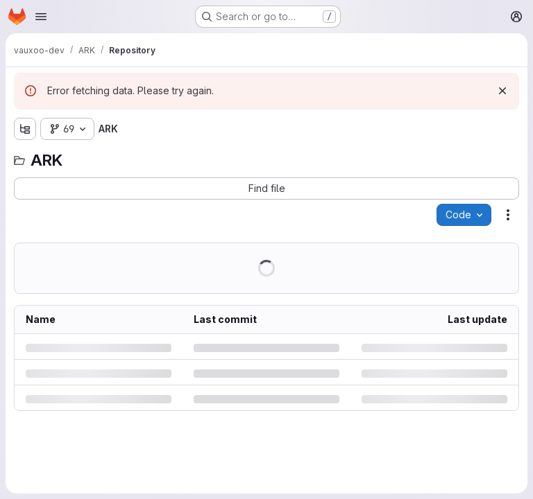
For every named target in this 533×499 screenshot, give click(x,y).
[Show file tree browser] (25, 129)
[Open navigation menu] (41, 17)
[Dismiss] (502, 90)
